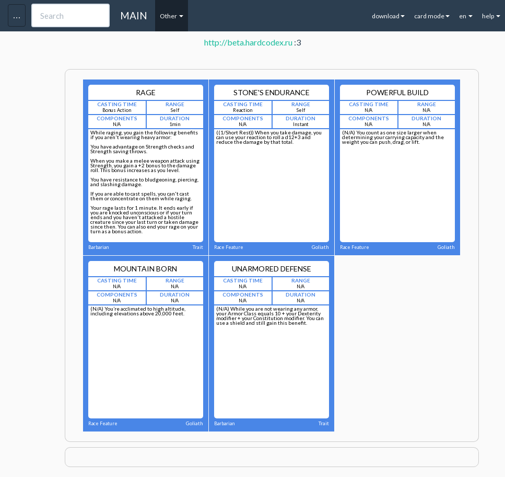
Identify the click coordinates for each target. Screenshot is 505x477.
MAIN (133, 15)
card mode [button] (432, 16)
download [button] (388, 16)
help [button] (491, 16)
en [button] (466, 16)
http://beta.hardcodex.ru (248, 42)
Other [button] (171, 16)
